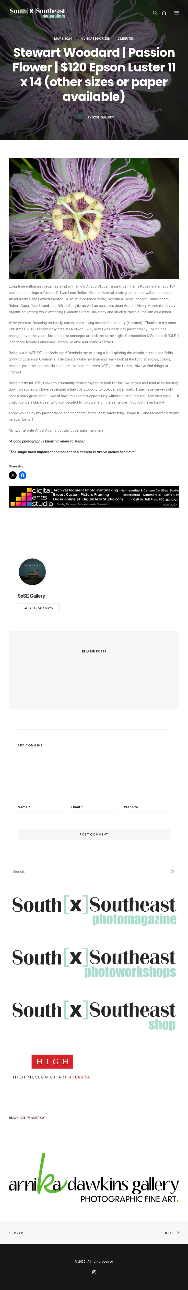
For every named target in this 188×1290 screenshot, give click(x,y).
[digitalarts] (94, 506)
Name (24, 807)
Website (131, 807)
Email (77, 807)
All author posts (38, 608)
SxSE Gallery (103, 117)
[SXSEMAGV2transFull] (94, 927)
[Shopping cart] (161, 13)
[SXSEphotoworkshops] (94, 979)
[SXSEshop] (94, 1032)
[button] (176, 12)
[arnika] (94, 1201)
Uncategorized (96, 38)
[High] (51, 1082)
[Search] (153, 13)
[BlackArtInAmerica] (27, 1135)
